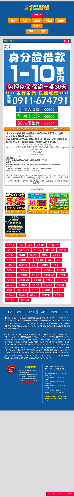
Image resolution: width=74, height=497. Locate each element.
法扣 (30, 246)
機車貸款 (33, 296)
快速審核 (56, 256)
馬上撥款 (60, 286)
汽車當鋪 (11, 281)
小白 (21, 246)
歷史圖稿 (65, 313)
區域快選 (51, 493)
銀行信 (22, 296)
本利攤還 (35, 276)
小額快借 (23, 271)
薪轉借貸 (58, 296)
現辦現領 (11, 256)
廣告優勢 (20, 313)
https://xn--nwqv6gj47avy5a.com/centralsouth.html (38, 157)
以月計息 (11, 251)
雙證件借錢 (11, 301)
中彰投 (49, 20)
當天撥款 (46, 291)
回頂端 (69, 493)
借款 (43, 31)
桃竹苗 (37, 20)
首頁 (13, 20)
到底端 (60, 493)
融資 (50, 261)
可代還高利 (53, 246)
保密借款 (11, 286)
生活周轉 (23, 266)
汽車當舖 (62, 276)
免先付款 (33, 256)
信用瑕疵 (40, 246)
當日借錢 (58, 291)
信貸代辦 (23, 286)
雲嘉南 (60, 20)
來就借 (49, 281)
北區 (25, 20)
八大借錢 (11, 271)
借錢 (31, 31)
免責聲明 (54, 313)
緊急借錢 (11, 296)
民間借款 (50, 251)
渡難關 (34, 291)
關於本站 (9, 313)
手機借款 (60, 271)
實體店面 (39, 261)
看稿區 (42, 313)
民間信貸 (37, 251)
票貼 (58, 261)
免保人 (45, 256)
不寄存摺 (11, 246)
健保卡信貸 (22, 291)
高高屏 (37, 26)
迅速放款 (37, 281)
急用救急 (35, 286)
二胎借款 (11, 266)
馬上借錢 (48, 286)
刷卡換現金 (61, 281)
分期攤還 (44, 266)
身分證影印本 (25, 261)
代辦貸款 (23, 276)
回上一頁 (66, 41)
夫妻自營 (48, 271)
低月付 (22, 256)
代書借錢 (11, 276)
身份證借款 (24, 281)
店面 (34, 266)
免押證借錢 (49, 276)
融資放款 (46, 296)
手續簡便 (11, 261)
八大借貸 (56, 266)
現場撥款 (62, 251)
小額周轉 (35, 271)
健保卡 (10, 291)
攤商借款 (25, 301)
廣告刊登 (37, 15)
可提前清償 (24, 251)
